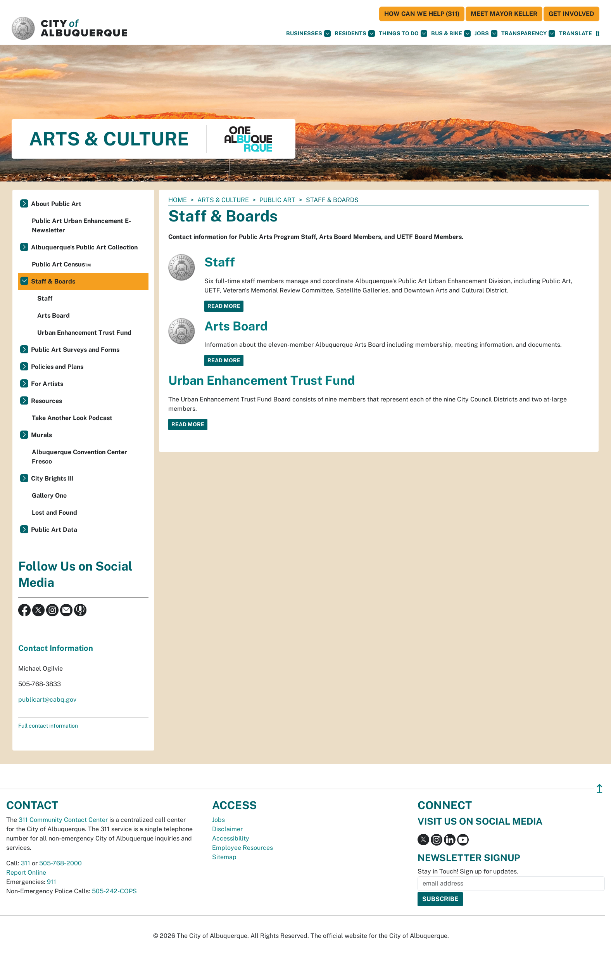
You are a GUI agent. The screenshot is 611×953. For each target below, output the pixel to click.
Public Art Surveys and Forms (75, 349)
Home (177, 200)
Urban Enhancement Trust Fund (261, 380)
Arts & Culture (223, 200)
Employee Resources (242, 847)
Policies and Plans (57, 366)
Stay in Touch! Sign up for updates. (468, 871)
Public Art (277, 200)
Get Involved (571, 13)
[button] (575, 33)
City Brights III (52, 478)
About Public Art (56, 204)
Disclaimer (227, 829)
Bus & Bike (451, 33)
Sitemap (224, 857)
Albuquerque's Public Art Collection (84, 247)
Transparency (528, 33)
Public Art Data (54, 529)
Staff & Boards (53, 281)
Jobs (486, 33)
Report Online (26, 872)
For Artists (47, 383)
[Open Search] (597, 34)
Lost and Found (54, 512)
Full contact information (48, 726)
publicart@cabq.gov (47, 699)
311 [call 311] (25, 863)
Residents (355, 33)
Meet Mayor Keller (504, 13)
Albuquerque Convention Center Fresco (79, 456)
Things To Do (403, 33)
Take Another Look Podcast (72, 418)
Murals (41, 435)
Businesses (308, 33)
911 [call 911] (51, 882)
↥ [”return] (599, 789)
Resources (46, 401)
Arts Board (236, 326)
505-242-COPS (114, 891)
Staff (219, 262)
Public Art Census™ (61, 264)
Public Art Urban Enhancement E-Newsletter (81, 225)
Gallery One (49, 495)
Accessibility (230, 838)
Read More (223, 306)
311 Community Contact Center (63, 819)
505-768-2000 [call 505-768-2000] (60, 863)
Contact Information (55, 648)
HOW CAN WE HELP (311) (421, 13)
